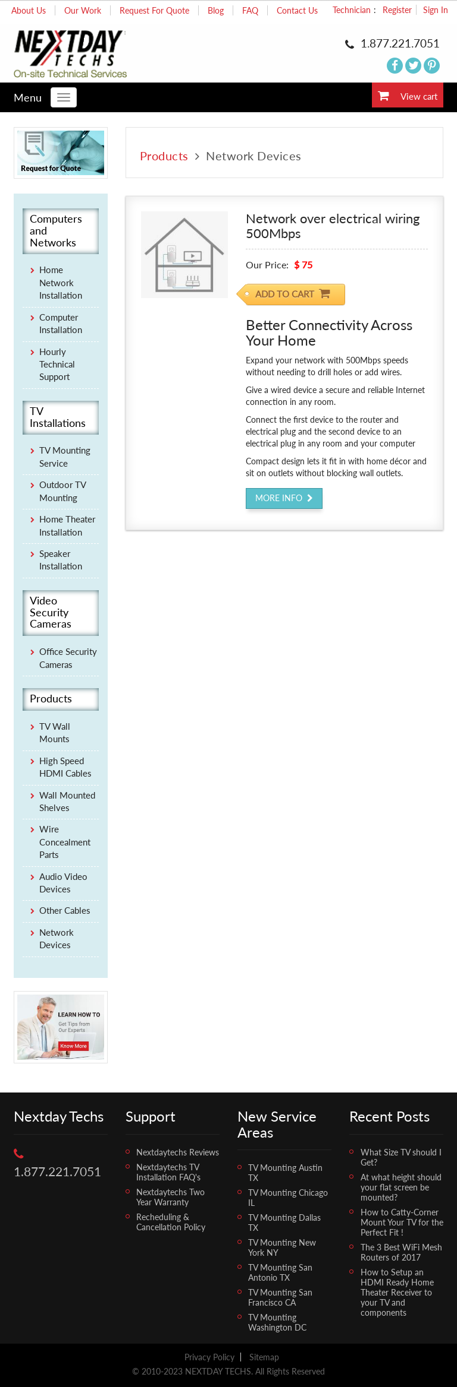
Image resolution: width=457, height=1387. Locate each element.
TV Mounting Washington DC (277, 1322)
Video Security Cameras (50, 612)
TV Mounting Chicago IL (288, 1198)
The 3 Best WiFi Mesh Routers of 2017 (401, 1252)
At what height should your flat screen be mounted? (401, 1187)
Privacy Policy (209, 1357)
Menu (28, 97)
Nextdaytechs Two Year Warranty (170, 1197)
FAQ (250, 10)
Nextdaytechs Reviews (177, 1152)
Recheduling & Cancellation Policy (170, 1222)
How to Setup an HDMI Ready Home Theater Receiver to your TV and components (397, 1292)
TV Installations (58, 417)
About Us (28, 10)
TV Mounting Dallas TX (284, 1222)
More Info (284, 498)
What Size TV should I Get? (401, 1157)
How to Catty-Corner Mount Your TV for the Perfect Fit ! (402, 1222)
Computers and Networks (56, 230)
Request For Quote (154, 10)
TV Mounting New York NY (282, 1247)
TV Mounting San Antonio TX (280, 1272)
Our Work (82, 10)
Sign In (435, 10)
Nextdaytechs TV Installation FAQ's (168, 1172)
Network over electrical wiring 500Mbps (333, 225)
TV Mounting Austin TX (285, 1173)
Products (164, 155)
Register (397, 10)
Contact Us (297, 10)
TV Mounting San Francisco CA (280, 1297)
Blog (216, 10)
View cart (407, 96)
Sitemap (264, 1357)
